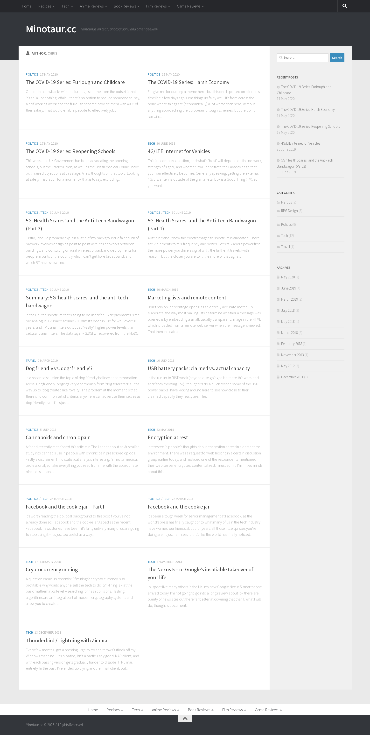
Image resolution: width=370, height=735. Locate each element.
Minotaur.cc (51, 28)
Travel (31, 360)
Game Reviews (188, 6)
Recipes (44, 6)
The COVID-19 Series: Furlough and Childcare (75, 82)
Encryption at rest (168, 437)
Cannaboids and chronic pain (58, 437)
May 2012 (288, 366)
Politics (32, 74)
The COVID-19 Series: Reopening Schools (70, 151)
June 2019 (288, 288)
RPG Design (289, 210)
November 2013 (292, 355)
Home (27, 6)
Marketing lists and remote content (187, 297)
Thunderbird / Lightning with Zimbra (66, 640)
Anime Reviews (92, 6)
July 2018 (288, 310)
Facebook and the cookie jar (179, 506)
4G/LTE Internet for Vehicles (179, 151)
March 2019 (289, 299)
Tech (66, 6)
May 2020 (288, 277)
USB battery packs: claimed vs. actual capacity (199, 368)
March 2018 (289, 332)
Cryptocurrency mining (52, 569)
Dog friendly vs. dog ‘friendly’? (59, 368)
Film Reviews (156, 6)
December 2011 (292, 377)
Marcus (286, 202)
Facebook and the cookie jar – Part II (66, 506)
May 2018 (288, 321)
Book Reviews (125, 6)
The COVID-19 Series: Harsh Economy (188, 82)
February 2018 (291, 343)
